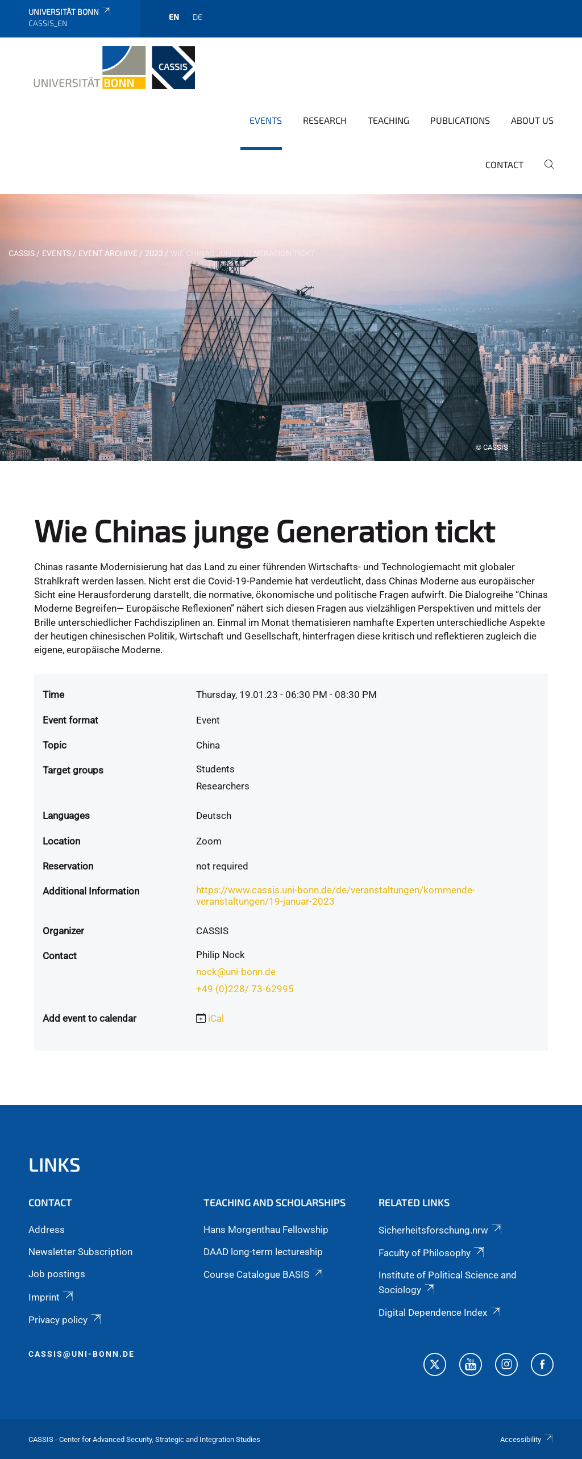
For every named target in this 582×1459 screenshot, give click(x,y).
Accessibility (527, 1439)
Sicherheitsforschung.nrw (441, 1230)
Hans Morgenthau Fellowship (266, 1229)
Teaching (388, 120)
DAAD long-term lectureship (263, 1251)
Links (54, 1164)
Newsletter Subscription (80, 1251)
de (197, 17)
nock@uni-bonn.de (236, 971)
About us (532, 120)
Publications (460, 120)
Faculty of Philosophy (432, 1253)
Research (325, 120)
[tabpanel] (291, 327)
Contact (504, 164)
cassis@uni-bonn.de (81, 1353)
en (174, 17)
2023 (154, 253)
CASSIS (22, 253)
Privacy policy (65, 1320)
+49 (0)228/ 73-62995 (245, 988)
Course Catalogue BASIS (264, 1274)
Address (46, 1229)
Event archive (108, 253)
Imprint (51, 1297)
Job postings (56, 1274)
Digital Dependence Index (440, 1312)
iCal (216, 1018)
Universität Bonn (70, 11)
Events (266, 120)
